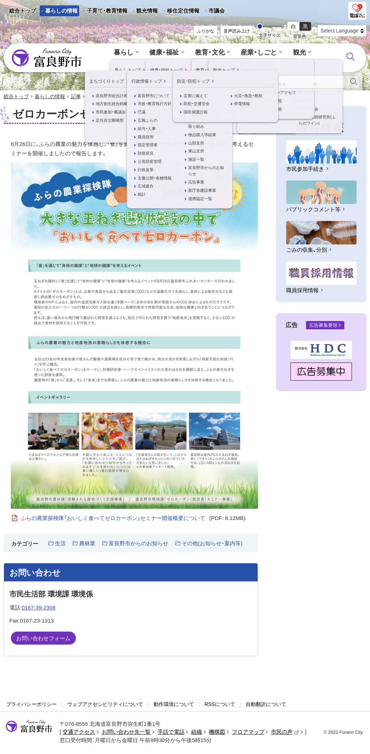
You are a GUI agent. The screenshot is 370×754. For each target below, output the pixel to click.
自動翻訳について (266, 705)
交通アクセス (79, 732)
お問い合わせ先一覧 (126, 732)
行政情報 (188, 63)
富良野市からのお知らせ (138, 544)
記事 (76, 97)
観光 (272, 52)
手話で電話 (171, 732)
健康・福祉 (143, 52)
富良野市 (28, 726)
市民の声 (285, 732)
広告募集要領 (323, 326)
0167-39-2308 (38, 608)
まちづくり (309, 52)
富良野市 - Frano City (46, 58)
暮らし (104, 52)
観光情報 (144, 12)
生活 (60, 544)
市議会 (216, 11)
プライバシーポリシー (31, 705)
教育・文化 (187, 52)
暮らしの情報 (61, 11)
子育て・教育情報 (107, 11)
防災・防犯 (230, 63)
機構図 (217, 732)
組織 (196, 732)
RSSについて (220, 705)
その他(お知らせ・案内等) (212, 544)
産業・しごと (233, 52)
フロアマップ (248, 732)
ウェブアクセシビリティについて (105, 705)
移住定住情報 (180, 12)
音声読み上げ (237, 31)
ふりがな (205, 31)
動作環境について (174, 705)
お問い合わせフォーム (43, 639)
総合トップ (22, 11)
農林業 (87, 544)
